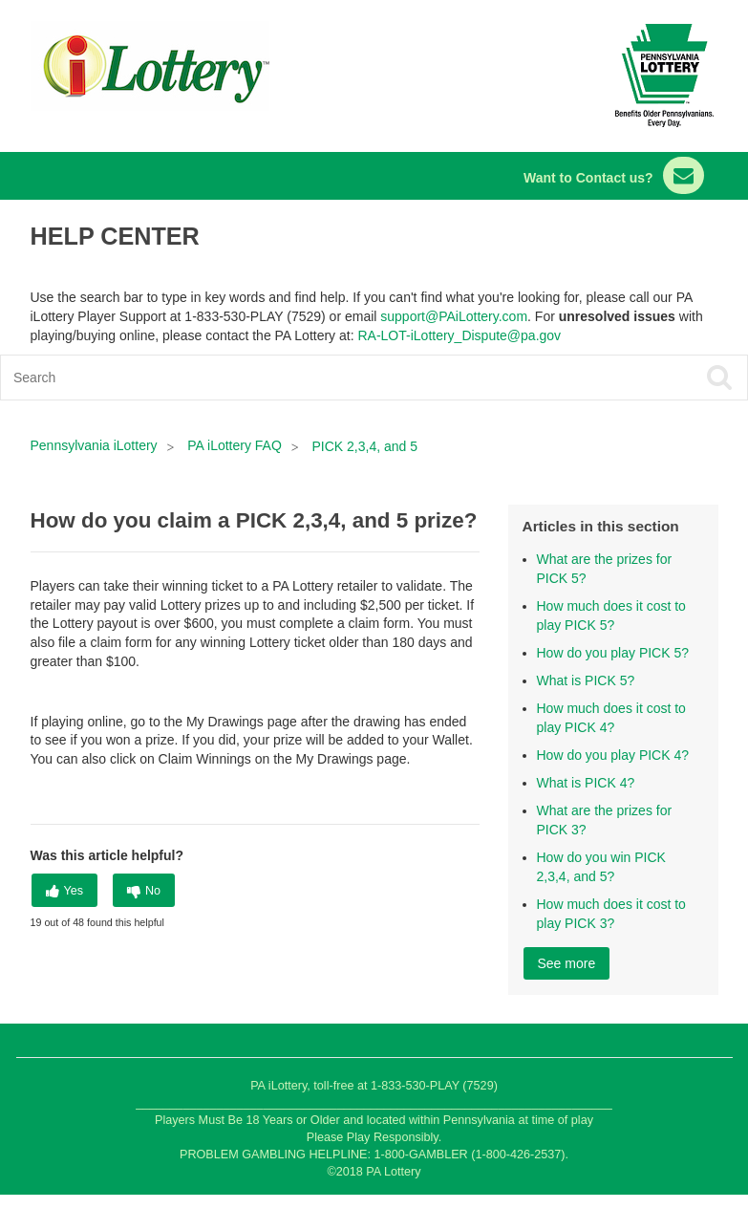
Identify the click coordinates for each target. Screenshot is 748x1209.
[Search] (299, 377)
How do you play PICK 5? (613, 652)
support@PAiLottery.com (453, 316)
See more (567, 963)
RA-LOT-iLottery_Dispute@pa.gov (459, 335)
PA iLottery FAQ (234, 445)
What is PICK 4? (586, 782)
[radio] (65, 890)
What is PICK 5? (586, 680)
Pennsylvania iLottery (96, 445)
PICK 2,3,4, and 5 (365, 446)
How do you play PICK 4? (613, 755)
